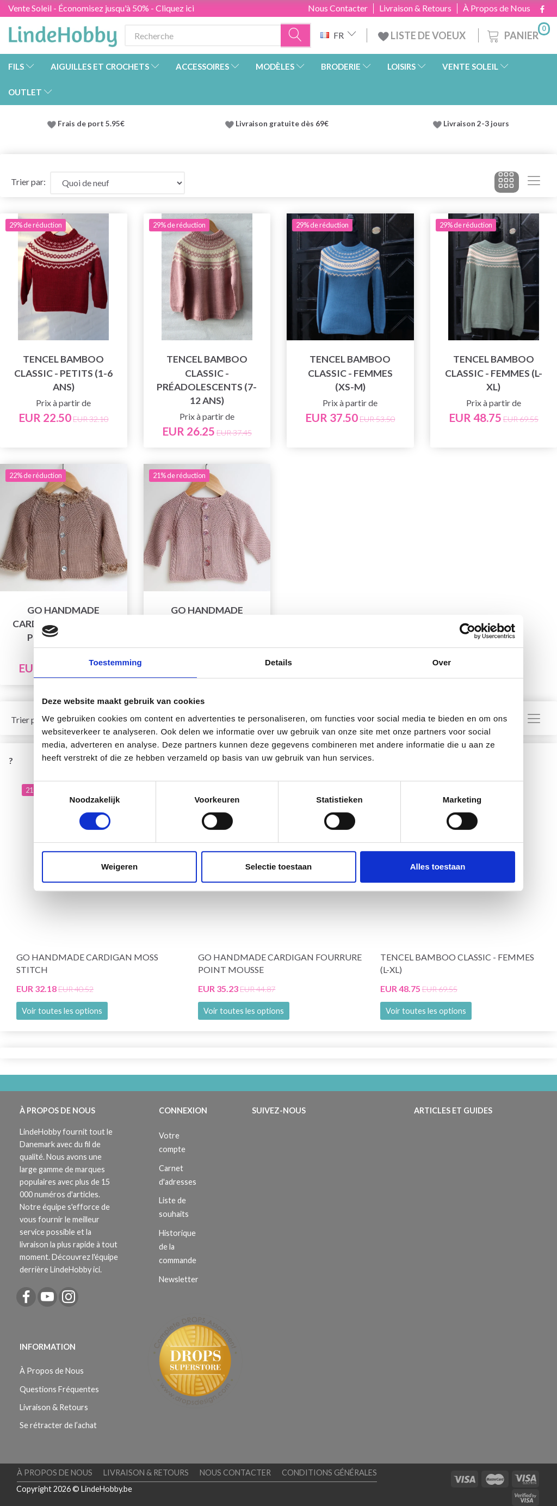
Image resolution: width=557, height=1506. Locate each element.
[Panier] (517, 34)
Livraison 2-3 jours (476, 123)
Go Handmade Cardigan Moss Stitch (87, 963)
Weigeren (119, 866)
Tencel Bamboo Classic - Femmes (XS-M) (350, 372)
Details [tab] (278, 662)
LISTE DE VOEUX (422, 35)
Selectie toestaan (278, 866)
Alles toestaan (438, 866)
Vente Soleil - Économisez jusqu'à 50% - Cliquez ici (101, 8)
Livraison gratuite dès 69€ (284, 123)
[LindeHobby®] (62, 33)
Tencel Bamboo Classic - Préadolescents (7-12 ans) (207, 379)
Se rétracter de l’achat (58, 1425)
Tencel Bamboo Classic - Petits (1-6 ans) (63, 372)
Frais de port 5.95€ (91, 123)
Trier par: (28, 181)
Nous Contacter (338, 8)
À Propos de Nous (496, 8)
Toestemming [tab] (115, 662)
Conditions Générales (329, 1472)
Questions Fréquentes (59, 1389)
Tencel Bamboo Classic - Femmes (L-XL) (493, 372)
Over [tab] (441, 662)
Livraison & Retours (415, 8)
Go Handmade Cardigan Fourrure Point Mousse (280, 963)
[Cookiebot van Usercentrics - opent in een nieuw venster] (467, 631)
